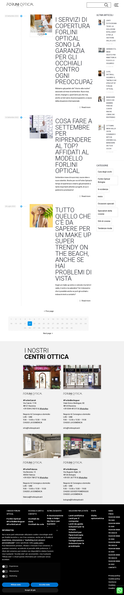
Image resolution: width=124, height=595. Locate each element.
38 (39, 328)
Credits (111, 588)
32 (76, 324)
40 (48, 328)
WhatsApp (44, 409)
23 (34, 324)
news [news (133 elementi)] (100, 221)
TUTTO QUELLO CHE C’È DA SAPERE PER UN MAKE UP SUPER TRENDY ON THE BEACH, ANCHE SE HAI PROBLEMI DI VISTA (73, 244)
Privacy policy (114, 576)
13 (67, 319)
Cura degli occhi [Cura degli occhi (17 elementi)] (105, 196)
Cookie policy (114, 579)
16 (81, 319)
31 (72, 324)
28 (58, 324)
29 (62, 324)
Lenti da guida (76, 524)
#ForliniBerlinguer (16, 521)
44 (67, 328)
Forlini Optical (14, 519)
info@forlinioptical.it (31, 428)
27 (53, 324)
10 (53, 319)
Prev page (48, 311)
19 (16, 324)
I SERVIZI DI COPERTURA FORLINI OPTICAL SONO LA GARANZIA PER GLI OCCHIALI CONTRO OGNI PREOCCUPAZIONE (81, 50)
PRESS (110, 514)
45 (72, 328)
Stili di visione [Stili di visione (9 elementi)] (104, 246)
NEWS (110, 511)
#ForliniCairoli (14, 524)
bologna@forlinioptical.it (73, 500)
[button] (57, 530)
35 (25, 328)
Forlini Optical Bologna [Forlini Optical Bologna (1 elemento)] (104, 205)
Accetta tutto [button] (44, 585)
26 (48, 324)
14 (72, 319)
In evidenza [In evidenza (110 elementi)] (103, 214)
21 (25, 324)
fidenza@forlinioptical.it (32, 497)
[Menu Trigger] (117, 3)
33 (81, 324)
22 (30, 324)
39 (44, 328)
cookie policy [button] (38, 543)
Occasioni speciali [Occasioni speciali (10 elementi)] (106, 228)
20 (20, 324)
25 (44, 324)
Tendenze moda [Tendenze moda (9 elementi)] (105, 253)
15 (76, 319)
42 (58, 328)
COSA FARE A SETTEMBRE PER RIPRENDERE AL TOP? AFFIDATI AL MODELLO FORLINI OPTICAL (73, 145)
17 (86, 319)
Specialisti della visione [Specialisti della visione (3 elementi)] (105, 237)
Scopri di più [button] (30, 590)
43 (62, 328)
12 (62, 319)
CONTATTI (112, 567)
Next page (48, 333)
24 (39, 324)
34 (86, 324)
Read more (86, 107)
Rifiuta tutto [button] (16, 585)
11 (58, 319)
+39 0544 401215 (70, 409)
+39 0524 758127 (30, 477)
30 (67, 324)
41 (53, 328)
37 (34, 328)
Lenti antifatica (76, 515)
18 (11, 324)
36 (30, 328)
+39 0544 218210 (30, 409)
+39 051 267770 (70, 477)
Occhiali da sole (36, 524)
